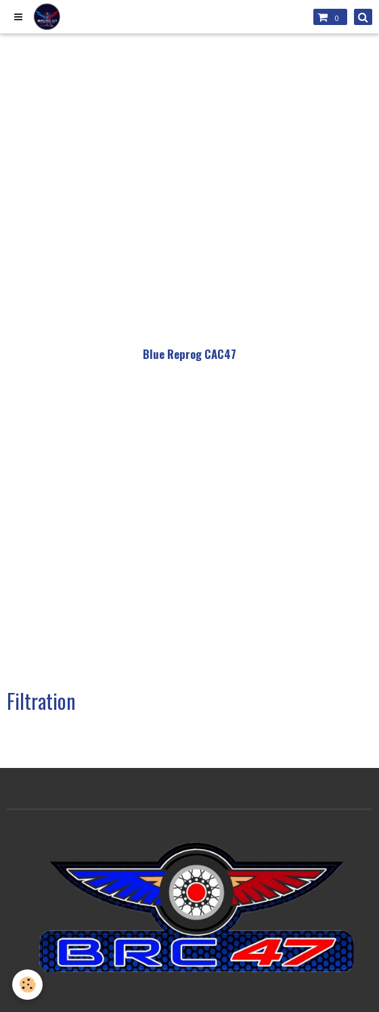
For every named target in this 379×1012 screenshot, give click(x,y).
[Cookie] (27, 984)
